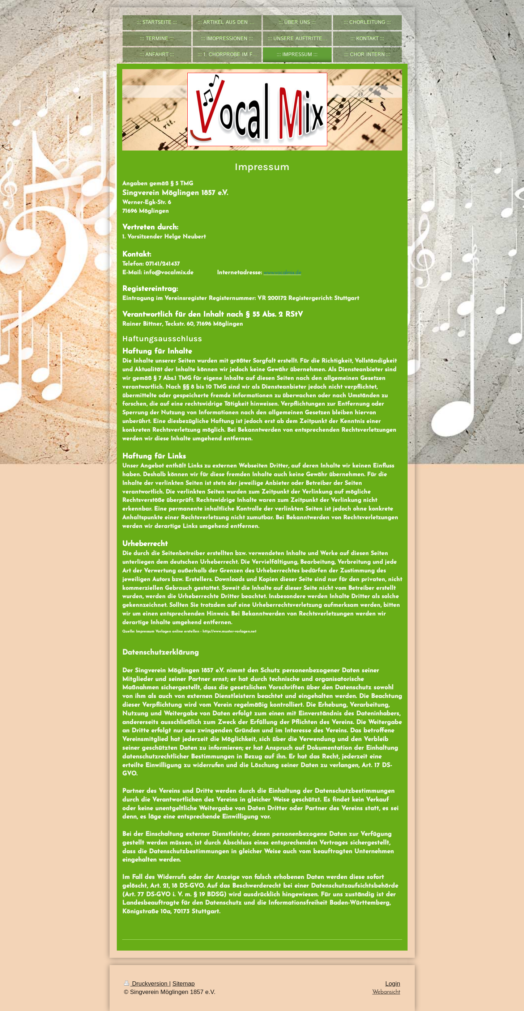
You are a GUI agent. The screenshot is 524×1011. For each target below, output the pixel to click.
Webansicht (386, 992)
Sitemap (183, 983)
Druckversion (146, 983)
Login (392, 983)
